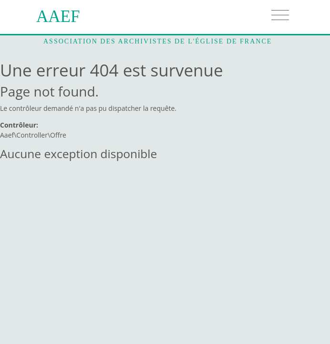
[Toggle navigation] (280, 15)
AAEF (58, 16)
